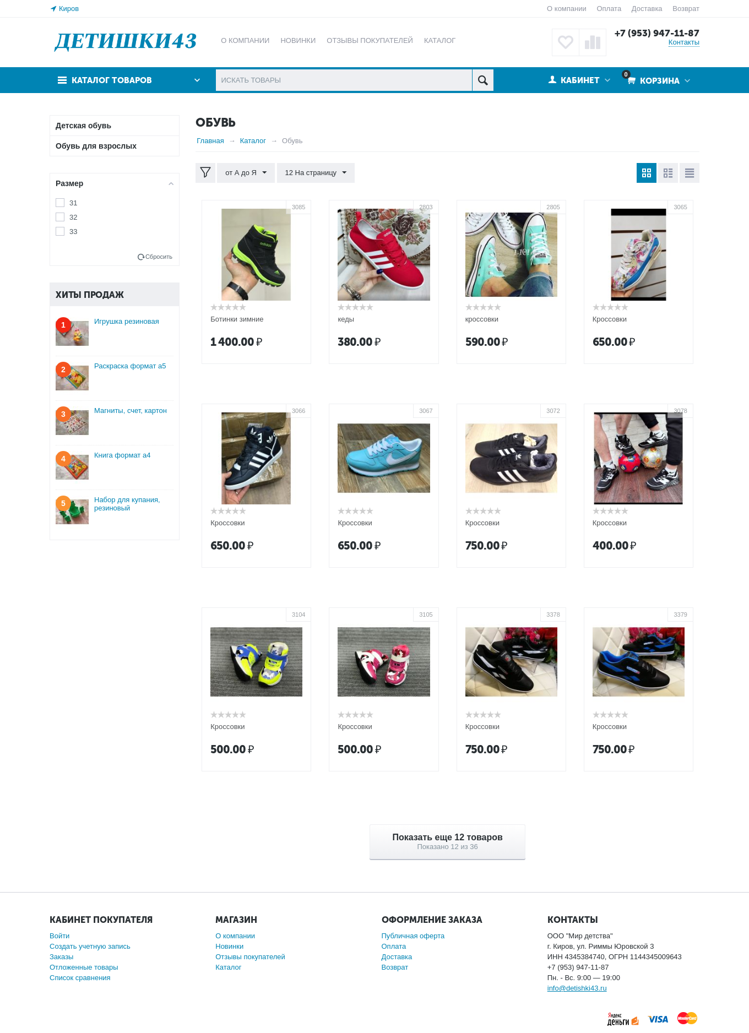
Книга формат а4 (122, 455)
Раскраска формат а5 (130, 366)
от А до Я (246, 172)
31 (73, 203)
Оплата (608, 8)
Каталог (228, 967)
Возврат (685, 8)
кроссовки (481, 319)
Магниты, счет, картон (130, 410)
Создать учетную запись (90, 946)
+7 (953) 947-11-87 (657, 33)
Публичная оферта (413, 936)
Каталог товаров (112, 80)
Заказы (61, 957)
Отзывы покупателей (250, 957)
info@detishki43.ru (577, 988)
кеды (346, 319)
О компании (567, 8)
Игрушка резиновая (126, 321)
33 (73, 231)
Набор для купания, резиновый (127, 504)
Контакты (684, 42)
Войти (59, 936)
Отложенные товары (84, 967)
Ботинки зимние (236, 319)
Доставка (647, 8)
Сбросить (158, 256)
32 (73, 217)
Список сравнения (80, 978)
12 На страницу (316, 172)
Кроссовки (610, 319)
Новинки (229, 946)
